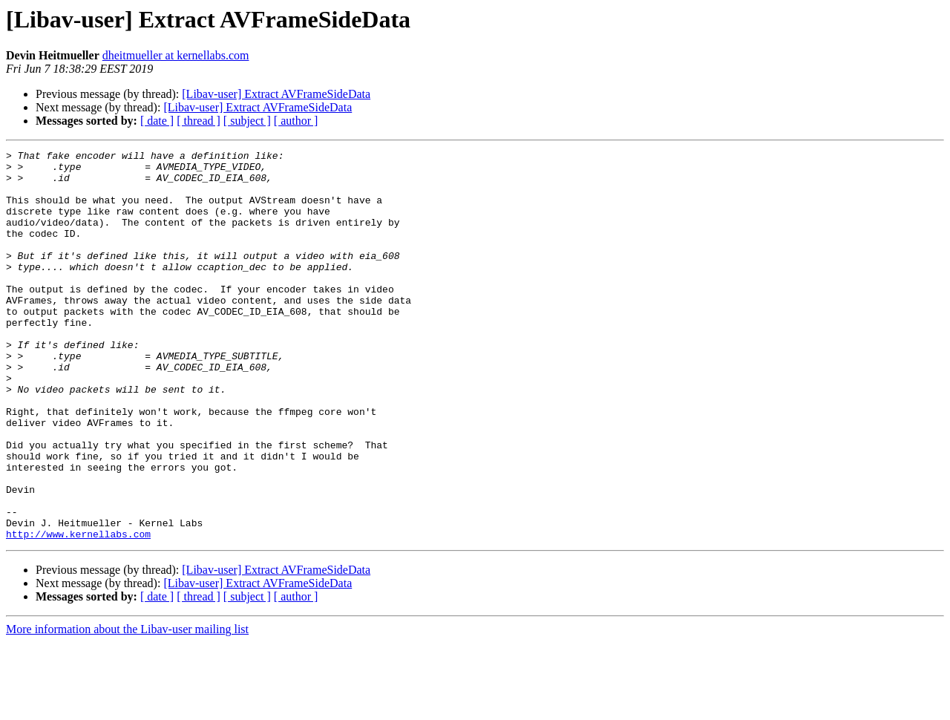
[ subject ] (247, 120)
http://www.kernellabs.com (78, 611)
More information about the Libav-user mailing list (127, 707)
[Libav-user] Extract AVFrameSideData (276, 94)
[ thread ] (198, 120)
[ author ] (296, 120)
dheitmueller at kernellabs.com (175, 55)
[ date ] (157, 120)
